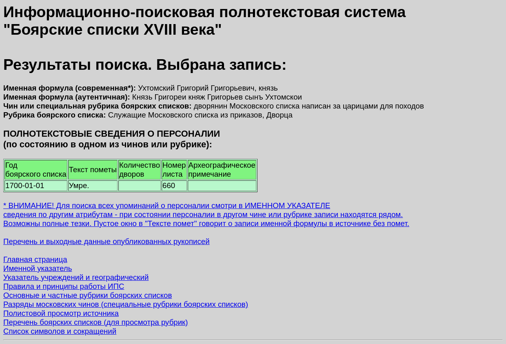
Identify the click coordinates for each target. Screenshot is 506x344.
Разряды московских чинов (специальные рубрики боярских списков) (125, 304)
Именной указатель (37, 268)
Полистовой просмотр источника (61, 313)
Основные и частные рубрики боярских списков (87, 295)
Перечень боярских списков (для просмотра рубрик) (95, 322)
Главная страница (35, 259)
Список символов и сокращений (59, 331)
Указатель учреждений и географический (76, 277)
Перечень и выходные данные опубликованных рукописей (106, 241)
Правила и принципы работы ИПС (63, 286)
